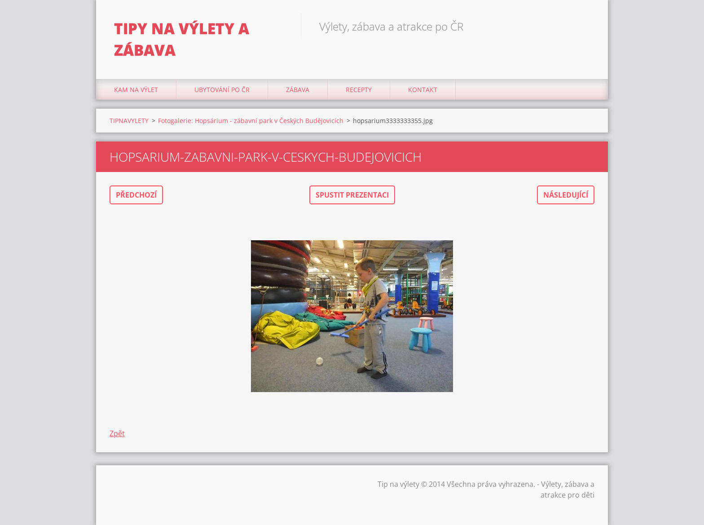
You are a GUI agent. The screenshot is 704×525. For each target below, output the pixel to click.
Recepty (359, 89)
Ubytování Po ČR (222, 89)
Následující (565, 195)
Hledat (584, 26)
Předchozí (136, 195)
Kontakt (422, 89)
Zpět (117, 433)
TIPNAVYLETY (129, 120)
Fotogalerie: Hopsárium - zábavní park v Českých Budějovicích (250, 120)
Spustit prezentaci (352, 195)
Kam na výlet (136, 89)
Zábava (297, 89)
